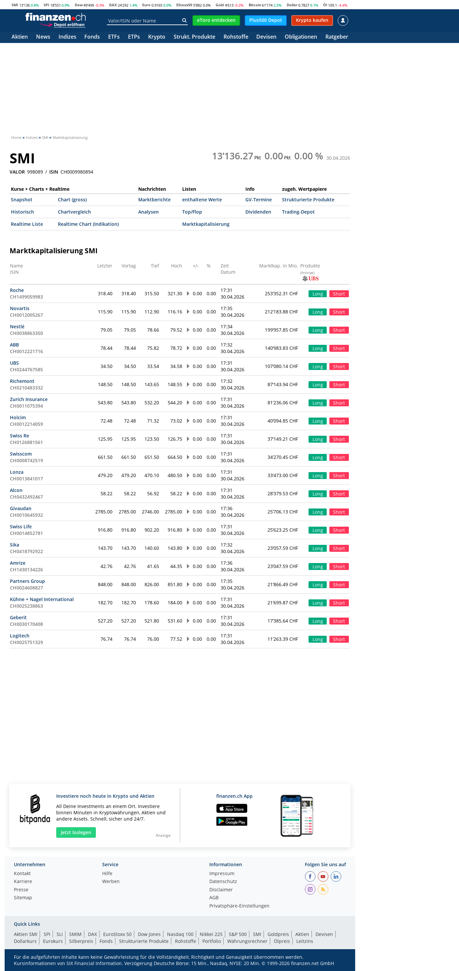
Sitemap (23, 898)
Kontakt (22, 873)
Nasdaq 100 (180, 934)
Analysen (148, 212)
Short (339, 294)
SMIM (75, 934)
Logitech (19, 635)
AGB (214, 898)
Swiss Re (19, 435)
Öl (325, 4)
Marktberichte (154, 199)
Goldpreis (278, 934)
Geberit (18, 617)
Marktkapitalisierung (206, 224)
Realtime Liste (27, 224)
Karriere (23, 881)
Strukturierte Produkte (308, 199)
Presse (21, 890)
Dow (79, 4)
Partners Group (27, 581)
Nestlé (17, 326)
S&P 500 (238, 934)
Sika (14, 545)
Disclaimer (221, 890)
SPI (46, 4)
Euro (146, 4)
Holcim (18, 417)
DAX (113, 4)
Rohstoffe (236, 37)
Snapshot (21, 199)
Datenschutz (223, 881)
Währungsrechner (247, 941)
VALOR (17, 172)
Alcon (16, 490)
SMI (15, 4)
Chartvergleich (74, 212)
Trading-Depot (298, 212)
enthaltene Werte (202, 199)
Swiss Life (21, 526)
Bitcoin (255, 4)
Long (318, 294)
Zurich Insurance (29, 399)
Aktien (20, 37)
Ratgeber (336, 37)
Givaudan (20, 508)
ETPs (134, 37)
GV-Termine (258, 199)
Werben (111, 881)
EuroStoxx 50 (117, 934)
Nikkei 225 (211, 934)
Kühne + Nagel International (42, 599)
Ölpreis (282, 941)
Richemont (22, 381)
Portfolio (211, 941)
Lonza (16, 472)
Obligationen (301, 37)
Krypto (156, 37)
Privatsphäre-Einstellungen (239, 906)
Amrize (17, 563)
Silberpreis (81, 941)
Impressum (221, 873)
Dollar (292, 4)
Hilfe (107, 873)
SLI (60, 934)
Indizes (67, 37)
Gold (220, 4)
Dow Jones (149, 934)
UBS (14, 363)
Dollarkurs (25, 941)
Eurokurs (53, 941)
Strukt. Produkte (194, 37)
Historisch (22, 212)
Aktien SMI (25, 934)
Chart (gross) (72, 199)
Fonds (92, 37)
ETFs (114, 37)
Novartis (19, 308)
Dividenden (258, 212)
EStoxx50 (184, 4)
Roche (17, 290)
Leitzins (304, 941)
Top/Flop (192, 212)
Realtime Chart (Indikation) (88, 224)
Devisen (266, 37)
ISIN (53, 172)
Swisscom (21, 454)
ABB (14, 345)
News (43, 37)
